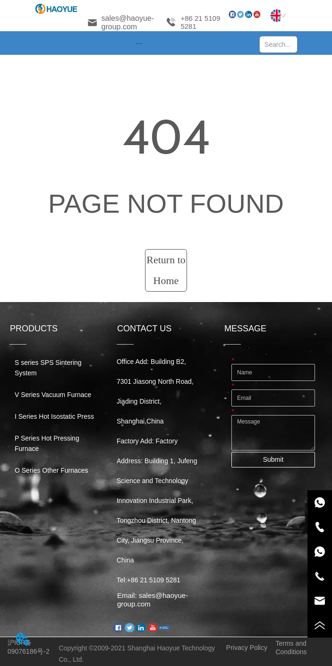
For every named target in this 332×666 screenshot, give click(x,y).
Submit (273, 459)
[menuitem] (139, 43)
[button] (139, 43)
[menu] (139, 43)
